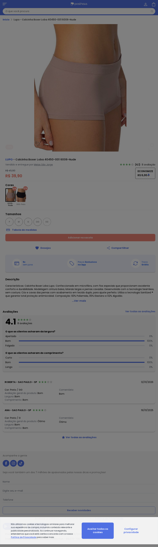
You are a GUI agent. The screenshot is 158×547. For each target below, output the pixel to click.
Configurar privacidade (131, 530)
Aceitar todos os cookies (97, 530)
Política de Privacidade (23, 537)
